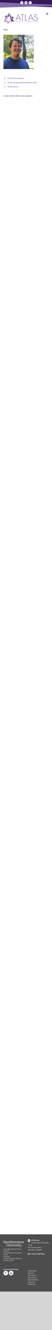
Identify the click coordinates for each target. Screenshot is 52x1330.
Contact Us (31, 1284)
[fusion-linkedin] (11, 1273)
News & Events (33, 1280)
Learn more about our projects (17, 95)
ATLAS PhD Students (16, 78)
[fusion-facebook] (5, 1273)
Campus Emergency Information (12, 1258)
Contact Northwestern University (12, 1253)
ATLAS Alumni (13, 87)
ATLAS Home (32, 1271)
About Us (31, 1273)
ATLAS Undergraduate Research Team (22, 83)
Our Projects (32, 1275)
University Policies (8, 1260)
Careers (5, 1254)
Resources (31, 1282)
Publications (32, 1277)
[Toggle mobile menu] (47, 14)
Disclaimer (6, 1256)
